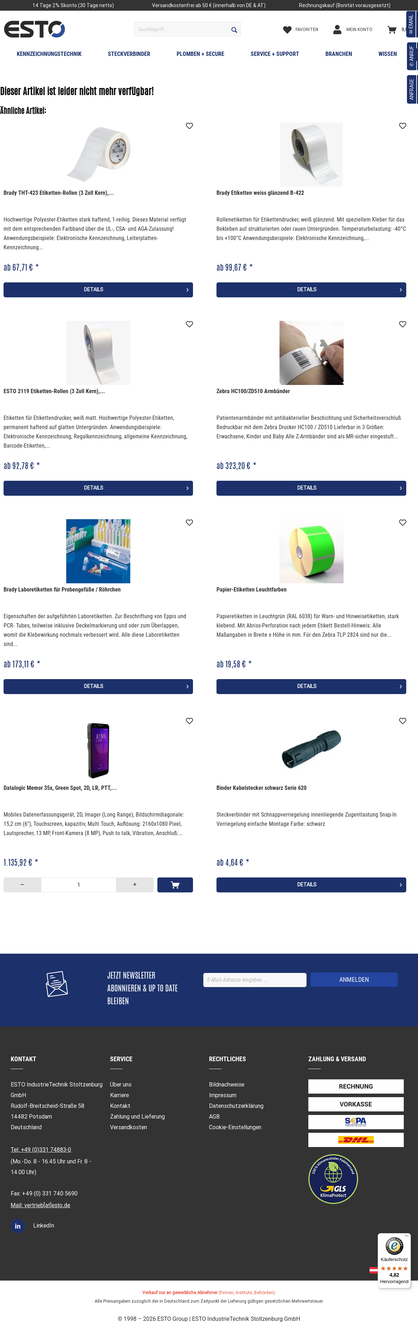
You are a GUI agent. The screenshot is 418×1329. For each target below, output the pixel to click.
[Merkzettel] (306, 29)
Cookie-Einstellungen (235, 1127)
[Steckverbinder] (129, 55)
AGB (214, 1116)
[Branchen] (338, 55)
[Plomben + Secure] (200, 55)
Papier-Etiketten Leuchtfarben (251, 589)
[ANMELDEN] (354, 980)
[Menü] (406, 1237)
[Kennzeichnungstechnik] (49, 55)
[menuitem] (187, 29)
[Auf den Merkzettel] (189, 126)
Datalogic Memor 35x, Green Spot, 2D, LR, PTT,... (60, 788)
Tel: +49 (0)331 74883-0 (41, 1149)
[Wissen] (387, 55)
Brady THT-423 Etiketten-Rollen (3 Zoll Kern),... (59, 192)
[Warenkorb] (400, 29)
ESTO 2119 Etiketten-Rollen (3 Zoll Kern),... (54, 391)
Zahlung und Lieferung (137, 1116)
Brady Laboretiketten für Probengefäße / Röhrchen (62, 589)
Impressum (222, 1095)
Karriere (119, 1095)
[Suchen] (234, 29)
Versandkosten (128, 1127)
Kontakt (120, 1106)
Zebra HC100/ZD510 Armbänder (253, 391)
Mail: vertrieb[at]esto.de (40, 1205)
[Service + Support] (274, 55)
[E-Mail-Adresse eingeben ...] (255, 980)
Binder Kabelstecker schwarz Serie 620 (261, 788)
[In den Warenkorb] (175, 884)
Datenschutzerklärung (236, 1106)
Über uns (120, 1084)
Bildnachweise (226, 1084)
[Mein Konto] (359, 29)
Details (136, 288)
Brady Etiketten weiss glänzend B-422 (260, 192)
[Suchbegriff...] (187, 29)
